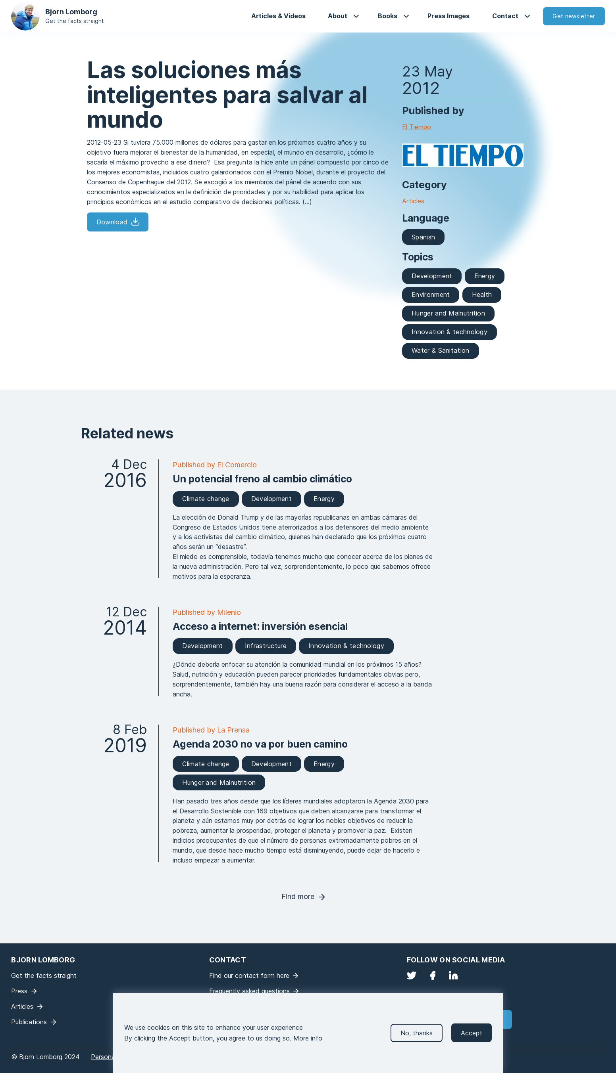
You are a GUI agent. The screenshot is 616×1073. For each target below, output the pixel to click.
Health (482, 294)
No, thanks (416, 1036)
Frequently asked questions (249, 991)
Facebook (432, 975)
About (337, 16)
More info (307, 1042)
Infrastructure (266, 646)
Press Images (448, 16)
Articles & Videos (278, 16)
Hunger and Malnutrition (448, 313)
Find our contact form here (249, 975)
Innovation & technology (449, 332)
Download (111, 222)
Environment (431, 294)
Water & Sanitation (440, 350)
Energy (484, 276)
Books (387, 16)
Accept (471, 1036)
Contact (505, 16)
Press (19, 991)
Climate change (205, 499)
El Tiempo (416, 127)
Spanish (423, 237)
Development (432, 276)
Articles (413, 201)
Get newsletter (573, 16)
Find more (297, 896)
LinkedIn (453, 975)
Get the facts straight (74, 20)
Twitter (411, 975)
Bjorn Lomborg (71, 12)
